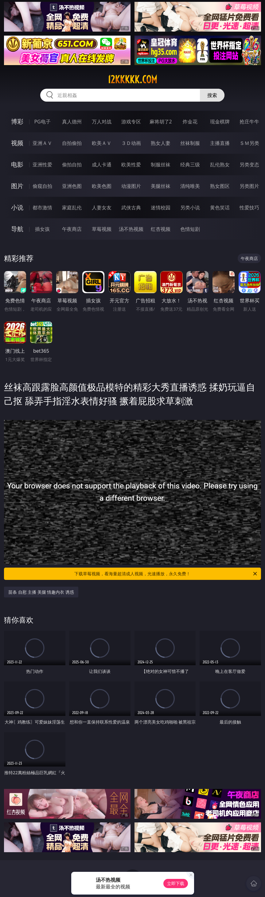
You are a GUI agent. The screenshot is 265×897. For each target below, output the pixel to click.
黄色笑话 (220, 207)
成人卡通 (101, 164)
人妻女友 (101, 207)
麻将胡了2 (161, 121)
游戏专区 (131, 121)
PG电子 (42, 121)
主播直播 (220, 143)
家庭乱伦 (72, 207)
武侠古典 (131, 207)
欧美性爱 (131, 164)
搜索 (212, 95)
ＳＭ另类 (249, 143)
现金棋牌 (220, 121)
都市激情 (42, 207)
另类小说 (190, 207)
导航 (17, 229)
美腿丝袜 (160, 186)
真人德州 (72, 121)
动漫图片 (131, 186)
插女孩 (42, 229)
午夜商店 (72, 229)
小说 (17, 207)
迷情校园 (160, 207)
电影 (17, 164)
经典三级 (190, 164)
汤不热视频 (131, 229)
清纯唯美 (190, 186)
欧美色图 (101, 186)
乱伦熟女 (220, 164)
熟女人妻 (160, 143)
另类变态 (249, 164)
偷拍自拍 (72, 164)
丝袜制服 (190, 143)
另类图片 (249, 186)
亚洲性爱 (42, 164)
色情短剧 (190, 229)
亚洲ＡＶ (42, 143)
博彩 (17, 121)
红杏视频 (160, 229)
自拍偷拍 (72, 143)
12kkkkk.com (132, 79)
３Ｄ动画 (131, 143)
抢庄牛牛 (249, 121)
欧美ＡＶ (101, 143)
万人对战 (101, 121)
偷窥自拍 (42, 186)
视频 (17, 143)
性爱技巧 (249, 207)
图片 (17, 186)
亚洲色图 (72, 186)
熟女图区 (220, 186)
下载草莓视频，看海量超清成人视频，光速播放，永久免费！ (166, 573)
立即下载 (175, 883)
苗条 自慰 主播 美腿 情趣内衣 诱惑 (41, 592)
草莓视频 (101, 229)
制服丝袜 (160, 164)
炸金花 (190, 121)
